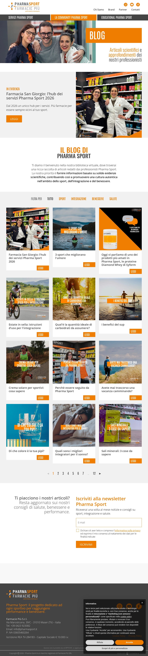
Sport (62, 198)
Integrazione (78, 198)
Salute (113, 198)
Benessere (98, 198)
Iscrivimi (86, 544)
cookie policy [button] (125, 616)
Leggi (14, 119)
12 (94, 473)
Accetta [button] (129, 642)
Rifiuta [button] (100, 642)
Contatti (135, 9)
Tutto (50, 198)
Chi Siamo (98, 9)
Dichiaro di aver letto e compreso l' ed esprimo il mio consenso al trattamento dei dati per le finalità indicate (110, 533)
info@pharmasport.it (25, 629)
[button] (142, 603)
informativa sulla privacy (127, 530)
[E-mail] (109, 522)
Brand (111, 9)
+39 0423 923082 (20, 625)
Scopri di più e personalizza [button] (114, 648)
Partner (123, 9)
